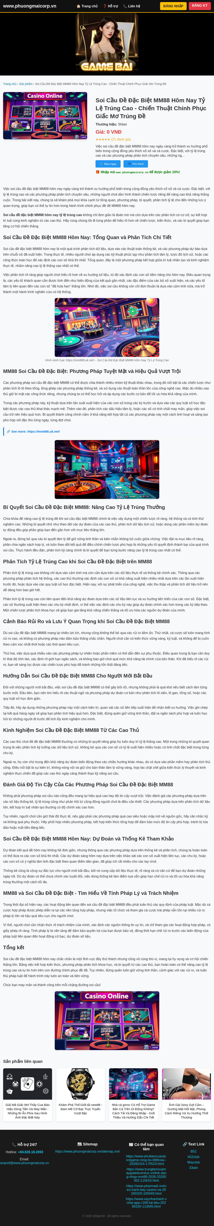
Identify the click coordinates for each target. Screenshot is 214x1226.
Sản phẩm (25, 84)
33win (193, 1168)
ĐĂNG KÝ (200, 5)
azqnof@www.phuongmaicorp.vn (24, 1163)
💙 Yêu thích (136, 163)
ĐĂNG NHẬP (173, 6)
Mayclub (193, 1162)
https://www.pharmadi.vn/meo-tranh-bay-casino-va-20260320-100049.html (146, 1189)
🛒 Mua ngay (108, 163)
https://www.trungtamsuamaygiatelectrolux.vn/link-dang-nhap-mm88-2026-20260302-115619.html (146, 1174)
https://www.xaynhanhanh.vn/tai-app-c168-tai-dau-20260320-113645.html (146, 1202)
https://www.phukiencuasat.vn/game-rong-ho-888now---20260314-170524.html (146, 1160)
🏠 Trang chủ (87, 6)
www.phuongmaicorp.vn (29, 6)
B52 (193, 1151)
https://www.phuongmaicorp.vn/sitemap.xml (87, 1151)
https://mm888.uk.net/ (43, 431)
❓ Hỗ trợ (110, 6)
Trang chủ (10, 84)
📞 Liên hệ (131, 6)
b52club (193, 1157)
